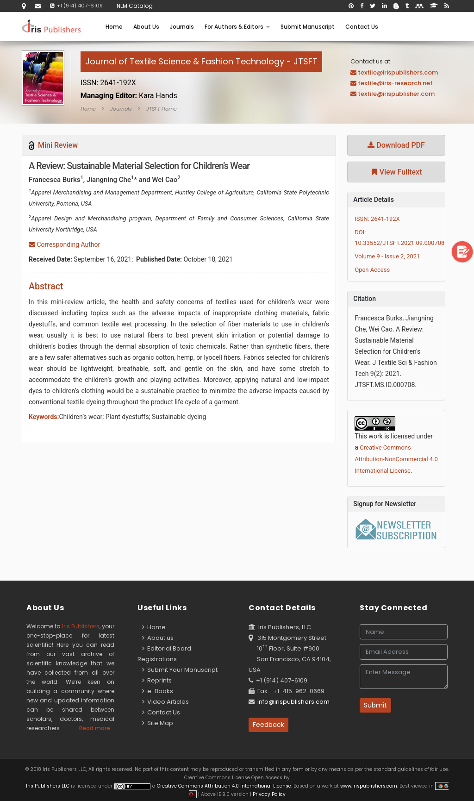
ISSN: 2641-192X (377, 218)
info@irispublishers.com (293, 701)
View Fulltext (396, 172)
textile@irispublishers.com (398, 72)
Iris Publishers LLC (48, 785)
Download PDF (396, 145)
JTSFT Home (161, 109)
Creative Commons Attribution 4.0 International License (224, 785)
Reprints (157, 680)
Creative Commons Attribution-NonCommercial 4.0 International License (396, 459)
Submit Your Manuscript (180, 669)
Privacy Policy (268, 794)
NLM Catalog (135, 6)
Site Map (157, 723)
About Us (146, 27)
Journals (182, 27)
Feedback (268, 724)
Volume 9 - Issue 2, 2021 (387, 256)
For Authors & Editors (237, 27)
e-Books (157, 691)
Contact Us (361, 27)
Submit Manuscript (308, 27)
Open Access (372, 269)
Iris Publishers (81, 626)
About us (158, 637)
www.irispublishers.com (368, 785)
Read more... (96, 728)
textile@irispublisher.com (396, 93)
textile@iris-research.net (395, 83)
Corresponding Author (64, 244)
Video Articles (165, 701)
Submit (375, 705)
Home (114, 27)
